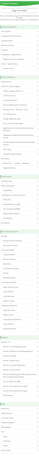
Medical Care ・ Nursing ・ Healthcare (16, 163)
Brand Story (7, 264)
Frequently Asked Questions (12, 154)
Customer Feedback (7, 422)
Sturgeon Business (9, 168)
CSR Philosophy (6, 181)
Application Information (9, 305)
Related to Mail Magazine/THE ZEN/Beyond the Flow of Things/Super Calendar (19, 376)
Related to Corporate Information (14, 365)
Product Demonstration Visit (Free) (15, 105)
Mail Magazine (6, 427)
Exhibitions (7, 441)
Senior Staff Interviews (11, 287)
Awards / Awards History (9, 64)
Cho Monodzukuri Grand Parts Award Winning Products (19, 143)
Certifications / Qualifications (11, 54)
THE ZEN (7, 200)
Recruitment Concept (10, 245)
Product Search (6, 82)
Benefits (6, 273)
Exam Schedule (8, 324)
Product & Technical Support (10, 86)
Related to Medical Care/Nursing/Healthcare (18, 351)
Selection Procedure (9, 329)
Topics (5, 436)
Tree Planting (7, 218)
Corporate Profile (7, 41)
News (3, 432)
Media (5, 446)
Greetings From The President (11, 36)
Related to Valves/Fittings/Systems (14, 346)
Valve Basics (7, 149)
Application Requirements (12, 319)
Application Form (9, 310)
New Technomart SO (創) (11, 381)
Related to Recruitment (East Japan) (15, 391)
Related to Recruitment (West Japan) (15, 386)
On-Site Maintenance (10, 100)
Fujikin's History (6, 413)
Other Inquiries (8, 395)
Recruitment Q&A (9, 278)
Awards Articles (8, 68)
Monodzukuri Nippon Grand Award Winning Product (18, 136)
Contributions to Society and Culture (13, 195)
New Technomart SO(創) (11, 209)
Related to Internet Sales (11, 360)
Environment (5, 223)
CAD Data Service (9, 96)
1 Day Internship (8, 296)
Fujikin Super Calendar (11, 213)
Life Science (5, 158)
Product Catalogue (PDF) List (13, 91)
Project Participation (8, 186)
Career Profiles (8, 292)
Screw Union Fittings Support (13, 123)
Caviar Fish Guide (7, 418)
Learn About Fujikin (8, 250)
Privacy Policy (6, 450)
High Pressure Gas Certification (13, 59)
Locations (4, 50)
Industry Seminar (9, 301)
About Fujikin (5, 31)
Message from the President (12, 241)
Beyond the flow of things (11, 204)
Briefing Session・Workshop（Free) (15, 109)
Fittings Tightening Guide (11, 119)
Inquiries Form (8, 315)
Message (4, 236)
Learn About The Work (8, 282)
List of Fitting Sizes (9, 114)
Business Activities (7, 45)
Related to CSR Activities (11, 370)
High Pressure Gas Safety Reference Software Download (18, 129)
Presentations (7, 190)
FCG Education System (11, 268)
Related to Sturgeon (9, 356)
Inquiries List (5, 342)
